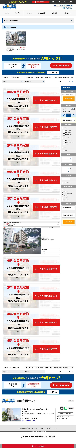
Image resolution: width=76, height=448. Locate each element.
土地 (64, 147)
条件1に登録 (39, 77)
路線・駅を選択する (67, 120)
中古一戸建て (67, 132)
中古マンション (67, 140)
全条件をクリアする (68, 215)
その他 (65, 144)
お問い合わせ (65, 1)
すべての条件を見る (67, 207)
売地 (65, 150)
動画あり (65, 191)
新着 (64, 189)
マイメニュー (59, 1)
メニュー (71, 1)
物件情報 (17, 13)
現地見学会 (65, 200)
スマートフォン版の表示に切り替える (38, 436)
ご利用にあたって (22, 428)
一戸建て (65, 128)
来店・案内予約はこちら (28, 420)
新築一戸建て (67, 130)
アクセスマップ (65, 414)
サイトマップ (54, 428)
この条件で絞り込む (68, 98)
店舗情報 (71, 408)
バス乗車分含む (66, 183)
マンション (65, 137)
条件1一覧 (29, 77)
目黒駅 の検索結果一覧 (11, 20)
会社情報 (54, 13)
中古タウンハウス (68, 142)
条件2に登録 (57, 77)
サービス (29, 13)
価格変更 (65, 197)
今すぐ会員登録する (40, 2)
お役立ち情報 (41, 13)
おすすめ (65, 195)
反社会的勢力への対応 (45, 428)
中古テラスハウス (68, 134)
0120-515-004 (29, 418)
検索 (53, 1)
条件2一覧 (48, 77)
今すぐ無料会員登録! (61, 66)
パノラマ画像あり (67, 193)
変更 (72, 108)
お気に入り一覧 (68, 77)
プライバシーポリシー (33, 428)
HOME (5, 1)
